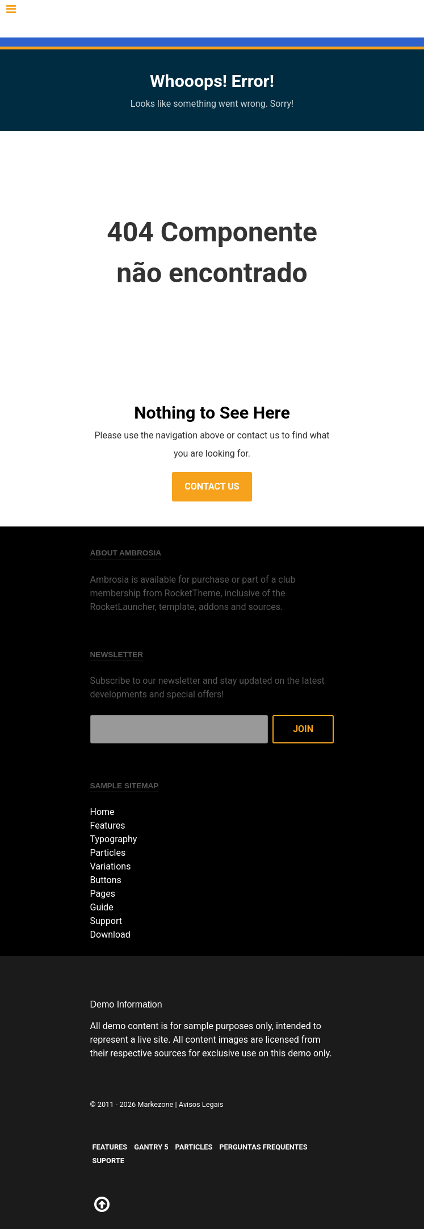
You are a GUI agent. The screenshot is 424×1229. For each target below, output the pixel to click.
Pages (102, 893)
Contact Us (211, 486)
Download (110, 934)
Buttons (105, 880)
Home (102, 811)
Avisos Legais (201, 1104)
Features (105, 17)
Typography (113, 839)
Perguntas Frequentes (285, 17)
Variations (110, 866)
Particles (204, 17)
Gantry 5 (154, 17)
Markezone (155, 1104)
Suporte (214, 31)
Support (106, 921)
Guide (102, 907)
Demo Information (126, 1004)
